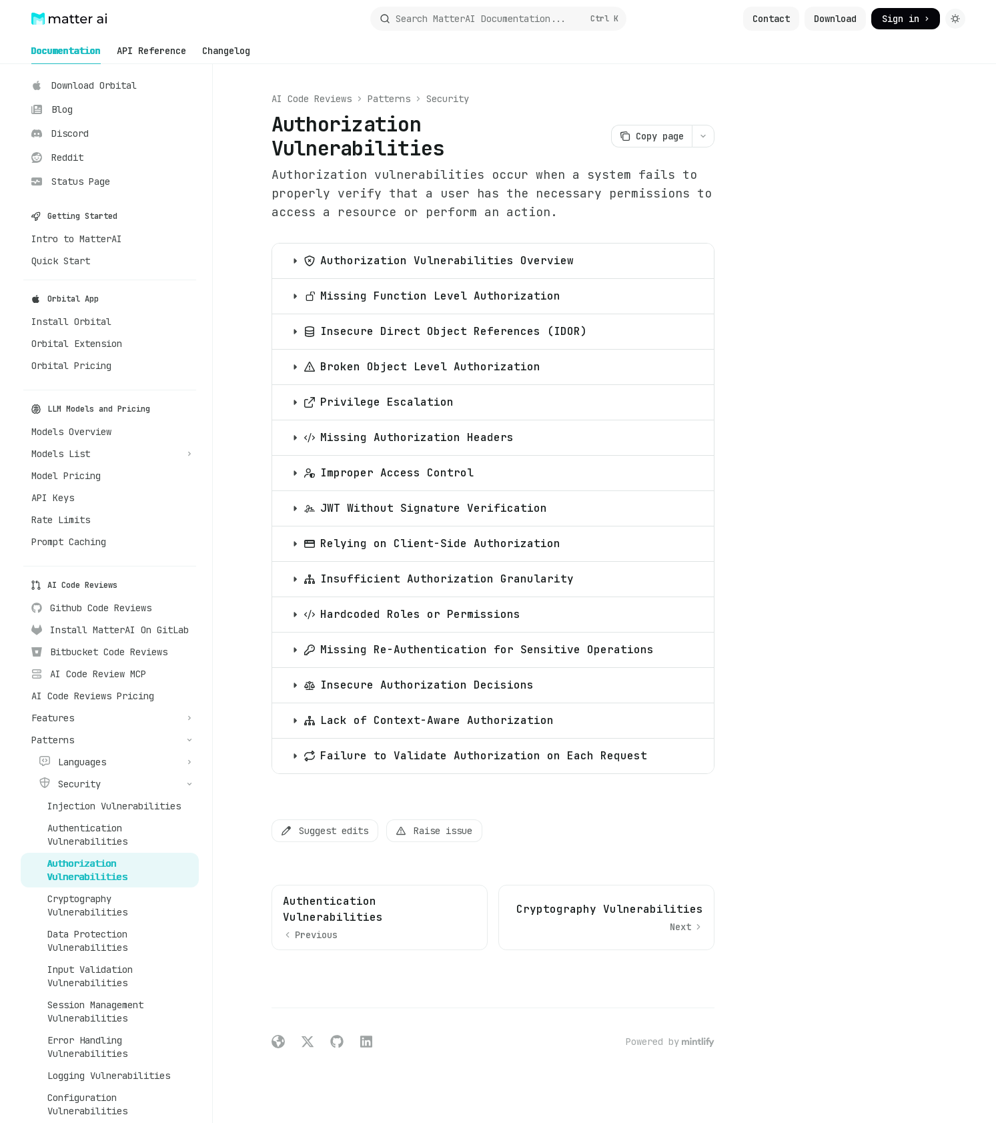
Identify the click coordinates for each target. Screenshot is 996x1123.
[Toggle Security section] (110, 784)
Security (447, 99)
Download (835, 19)
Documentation (66, 54)
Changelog (226, 54)
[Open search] (498, 19)
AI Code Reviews (312, 99)
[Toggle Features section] (110, 718)
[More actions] (703, 136)
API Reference (151, 54)
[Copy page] (651, 136)
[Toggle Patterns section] (110, 740)
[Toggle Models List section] (110, 453)
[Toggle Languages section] (110, 762)
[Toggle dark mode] (955, 19)
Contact (771, 19)
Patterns (389, 99)
